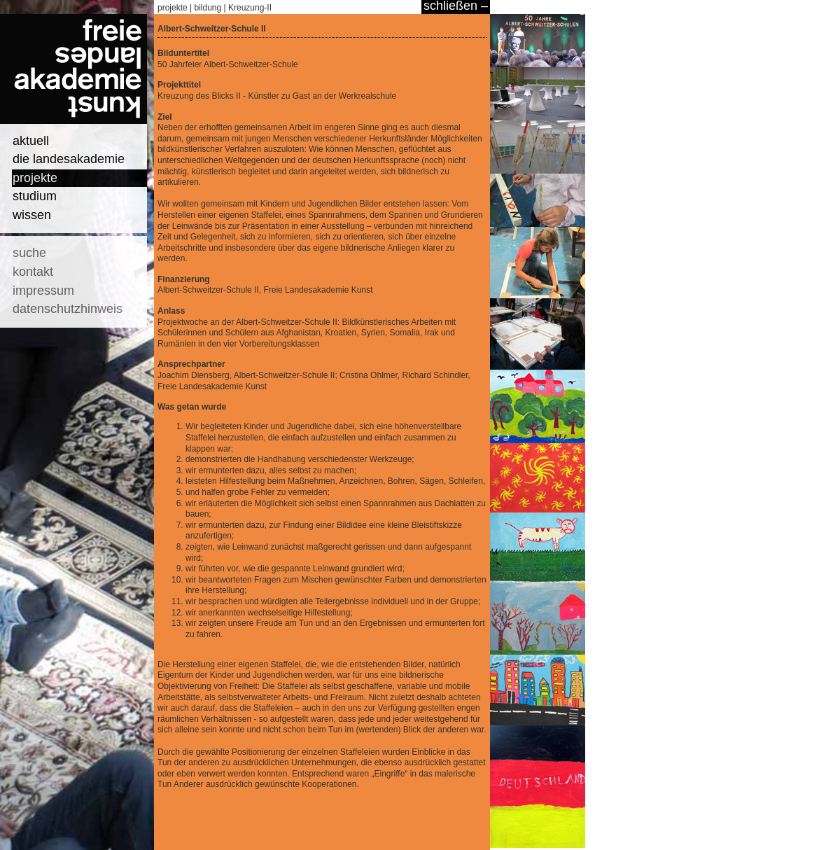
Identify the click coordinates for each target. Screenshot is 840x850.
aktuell (31, 141)
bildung (208, 8)
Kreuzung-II (250, 8)
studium (35, 196)
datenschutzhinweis (67, 309)
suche (29, 253)
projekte (35, 178)
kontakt (33, 272)
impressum (43, 291)
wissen (32, 215)
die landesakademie (69, 159)
